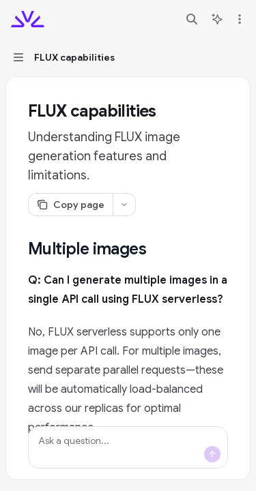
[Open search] (192, 19)
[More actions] (238, 19)
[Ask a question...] (128, 447)
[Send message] (212, 454)
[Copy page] (70, 204)
